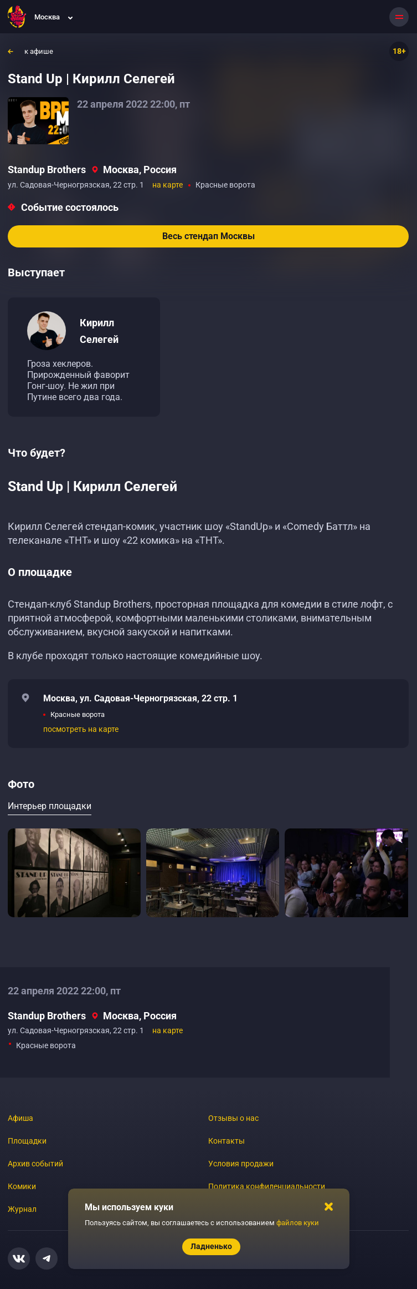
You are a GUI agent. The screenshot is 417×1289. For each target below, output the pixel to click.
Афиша (20, 1118)
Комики (22, 1186)
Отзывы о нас (233, 1118)
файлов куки (297, 1223)
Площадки (27, 1140)
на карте (167, 184)
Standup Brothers (47, 169)
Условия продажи (241, 1163)
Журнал (22, 1209)
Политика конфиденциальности (266, 1186)
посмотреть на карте (81, 729)
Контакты (226, 1140)
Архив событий (35, 1163)
